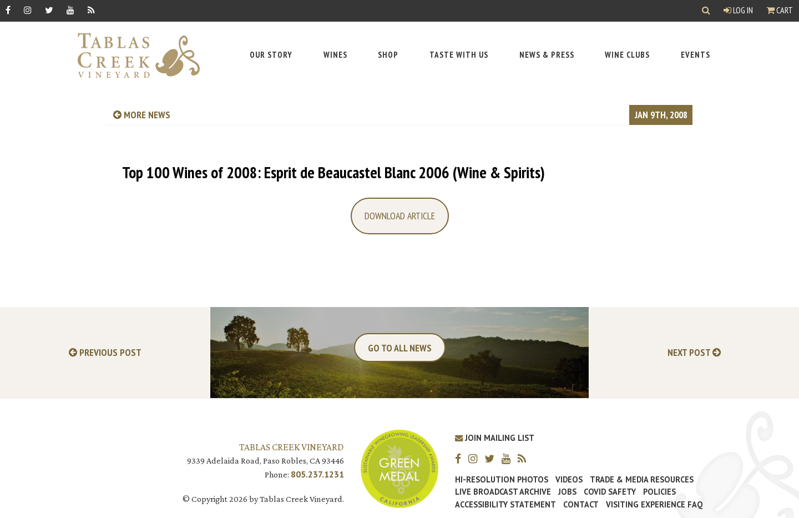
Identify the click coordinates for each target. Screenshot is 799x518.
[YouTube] (70, 9)
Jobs (567, 492)
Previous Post (105, 353)
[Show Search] (706, 11)
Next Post (694, 353)
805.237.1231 (317, 474)
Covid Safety (610, 492)
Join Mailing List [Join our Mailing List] (494, 437)
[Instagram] (27, 9)
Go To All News (400, 347)
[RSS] (91, 9)
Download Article (400, 215)
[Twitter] (49, 9)
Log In (738, 10)
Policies (659, 492)
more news (141, 114)
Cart (779, 10)
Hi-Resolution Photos (501, 480)
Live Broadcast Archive (503, 492)
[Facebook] (8, 9)
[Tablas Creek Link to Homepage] (133, 55)
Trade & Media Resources (642, 480)
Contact (581, 505)
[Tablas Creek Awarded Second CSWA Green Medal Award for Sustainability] (399, 467)
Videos (569, 480)
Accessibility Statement (505, 505)
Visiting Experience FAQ (654, 505)
